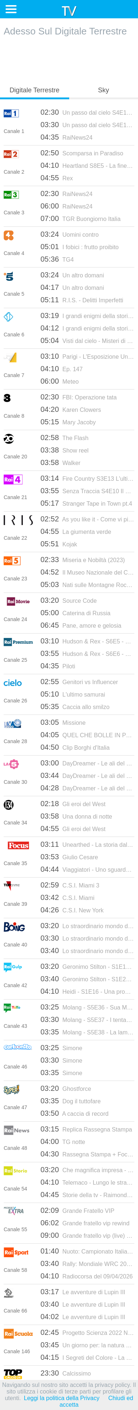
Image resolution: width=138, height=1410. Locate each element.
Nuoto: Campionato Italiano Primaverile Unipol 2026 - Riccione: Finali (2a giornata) (87, 1251)
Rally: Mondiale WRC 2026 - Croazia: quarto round (87, 1263)
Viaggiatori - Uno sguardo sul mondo (87, 869)
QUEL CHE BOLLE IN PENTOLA (87, 735)
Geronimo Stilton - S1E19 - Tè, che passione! (87, 966)
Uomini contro (69, 234)
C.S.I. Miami (67, 897)
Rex (56, 178)
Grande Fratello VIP (77, 1210)
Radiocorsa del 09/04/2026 (86, 1276)
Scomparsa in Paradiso (81, 153)
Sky (103, 90)
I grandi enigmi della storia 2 (87, 315)
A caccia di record (74, 1113)
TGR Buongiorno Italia (80, 218)
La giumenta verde (75, 531)
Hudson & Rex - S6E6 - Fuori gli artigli (87, 653)
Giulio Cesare (69, 857)
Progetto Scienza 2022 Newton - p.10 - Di (87, 1332)
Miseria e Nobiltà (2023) (82, 559)
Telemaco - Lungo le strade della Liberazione (87, 1182)
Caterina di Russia (75, 613)
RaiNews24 (66, 137)
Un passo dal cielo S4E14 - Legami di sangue (87, 112)
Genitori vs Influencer (79, 682)
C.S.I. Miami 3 (69, 885)
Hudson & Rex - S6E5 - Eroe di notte (87, 641)
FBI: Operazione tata (78, 397)
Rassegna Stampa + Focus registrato (87, 1154)
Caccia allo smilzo (75, 706)
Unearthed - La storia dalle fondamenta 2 (87, 844)
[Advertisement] (69, 59)
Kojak (58, 544)
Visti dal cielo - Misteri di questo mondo (87, 340)
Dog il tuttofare (70, 1101)
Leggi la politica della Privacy (61, 1398)
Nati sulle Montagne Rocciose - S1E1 (87, 584)
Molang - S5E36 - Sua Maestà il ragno (87, 1007)
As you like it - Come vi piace (87, 519)
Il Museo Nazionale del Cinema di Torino (87, 572)
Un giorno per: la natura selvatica (87, 1345)
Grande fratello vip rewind (85, 1223)
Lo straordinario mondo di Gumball (87, 926)
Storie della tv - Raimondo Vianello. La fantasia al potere (87, 1195)
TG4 (57, 259)
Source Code (68, 600)
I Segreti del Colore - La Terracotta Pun (87, 1357)
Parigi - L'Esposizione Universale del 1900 (87, 356)
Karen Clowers (70, 409)
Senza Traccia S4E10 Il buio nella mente (87, 491)
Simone (61, 1048)
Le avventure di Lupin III (82, 1292)
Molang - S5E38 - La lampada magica (87, 1032)
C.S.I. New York (72, 910)
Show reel (64, 450)
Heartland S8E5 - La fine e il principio (87, 165)
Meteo (59, 381)
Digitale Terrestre (35, 90)
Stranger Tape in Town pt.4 (86, 503)
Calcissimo (65, 1373)
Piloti (57, 666)
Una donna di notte (76, 816)
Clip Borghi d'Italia (75, 747)
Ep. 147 (61, 369)
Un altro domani (72, 275)
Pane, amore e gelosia (80, 625)
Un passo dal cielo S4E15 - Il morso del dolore (87, 125)
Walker (60, 462)
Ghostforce (65, 1088)
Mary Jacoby (68, 422)
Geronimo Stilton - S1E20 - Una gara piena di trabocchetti (87, 979)
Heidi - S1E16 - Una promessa (87, 991)
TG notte (62, 1141)
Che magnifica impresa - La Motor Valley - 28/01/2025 (87, 1170)
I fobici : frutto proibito (79, 247)
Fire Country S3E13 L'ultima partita (87, 478)
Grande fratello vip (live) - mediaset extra (87, 1235)
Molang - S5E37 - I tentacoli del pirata (87, 1019)
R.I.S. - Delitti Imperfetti (81, 300)
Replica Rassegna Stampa (86, 1129)
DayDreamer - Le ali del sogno (87, 763)
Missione (63, 722)
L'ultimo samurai (72, 694)
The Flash (64, 437)
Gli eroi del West (73, 804)
